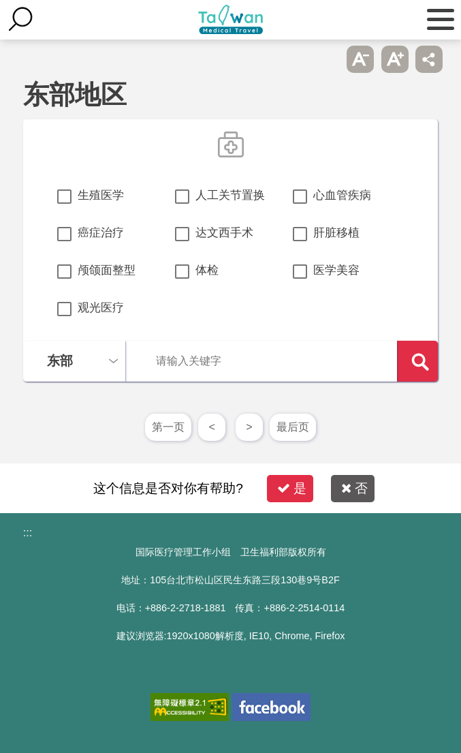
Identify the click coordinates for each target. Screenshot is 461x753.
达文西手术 (224, 232)
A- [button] (360, 59)
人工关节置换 (230, 195)
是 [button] (291, 488)
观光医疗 (101, 307)
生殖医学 (101, 195)
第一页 (168, 427)
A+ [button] (395, 59)
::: (27, 532)
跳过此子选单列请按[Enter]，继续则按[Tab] (326, 59)
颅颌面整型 (107, 270)
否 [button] (354, 488)
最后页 (292, 427)
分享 (429, 59)
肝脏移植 (336, 232)
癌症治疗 (101, 232)
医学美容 (336, 270)
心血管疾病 (342, 195)
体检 (207, 270)
